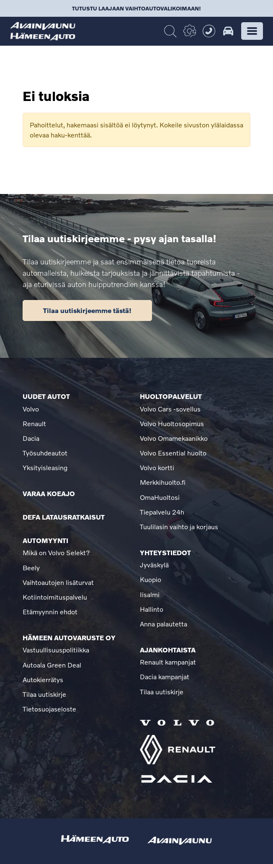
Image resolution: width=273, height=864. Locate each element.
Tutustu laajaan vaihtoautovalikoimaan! (136, 8)
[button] (252, 31)
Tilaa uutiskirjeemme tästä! (87, 310)
